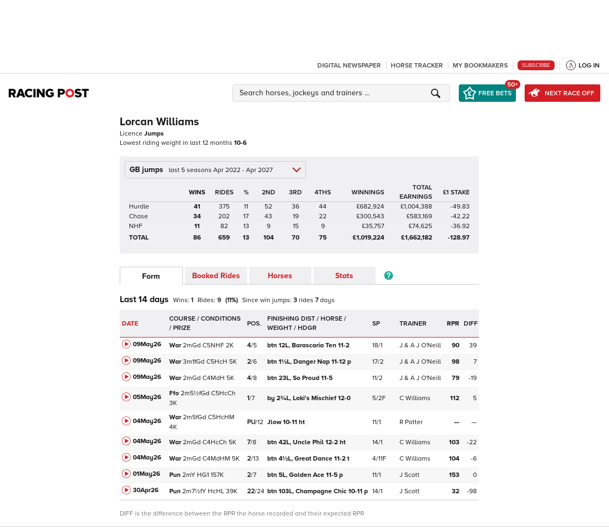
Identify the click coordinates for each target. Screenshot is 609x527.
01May (146, 474)
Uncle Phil (306, 442)
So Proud (300, 378)
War (175, 345)
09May (147, 344)
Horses (280, 275)
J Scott (409, 475)
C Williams (414, 398)
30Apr (145, 490)
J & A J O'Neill (420, 345)
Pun (175, 475)
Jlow (286, 422)
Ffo (174, 393)
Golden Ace (305, 475)
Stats (344, 275)
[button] (343, 93)
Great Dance (308, 459)
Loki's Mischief (309, 398)
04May (147, 421)
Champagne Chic (317, 491)
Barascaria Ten (309, 345)
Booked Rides (216, 275)
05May (147, 397)
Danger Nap (309, 362)
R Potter (411, 422)
